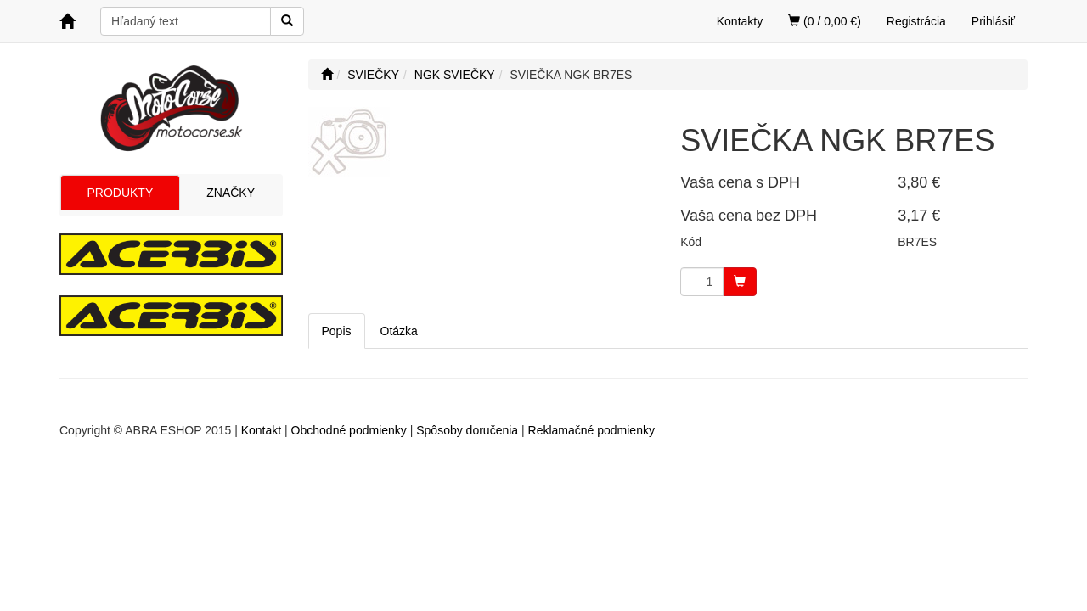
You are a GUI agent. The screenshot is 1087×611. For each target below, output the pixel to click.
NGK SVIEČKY (454, 74)
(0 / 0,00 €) (824, 21)
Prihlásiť (993, 21)
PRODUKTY (120, 192)
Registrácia (916, 21)
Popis (337, 331)
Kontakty (740, 21)
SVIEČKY (373, 74)
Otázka (399, 331)
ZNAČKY (230, 192)
